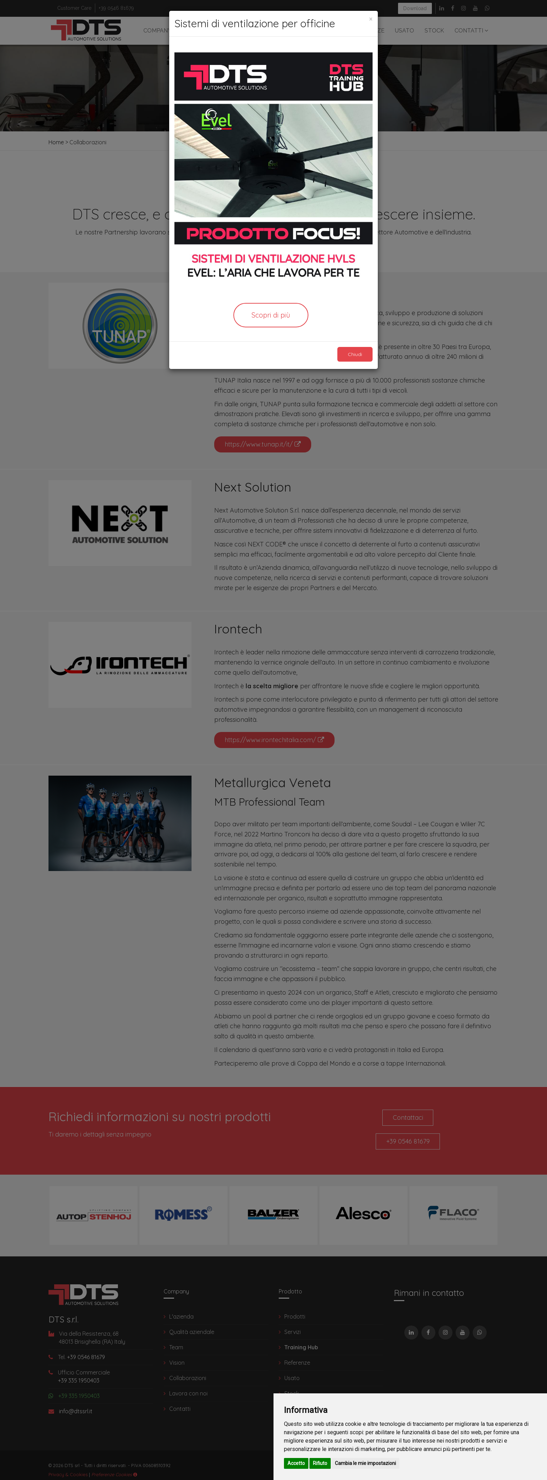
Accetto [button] (296, 1463)
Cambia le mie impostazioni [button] (365, 1463)
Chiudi (352, 354)
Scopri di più (271, 315)
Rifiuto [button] (320, 1463)
